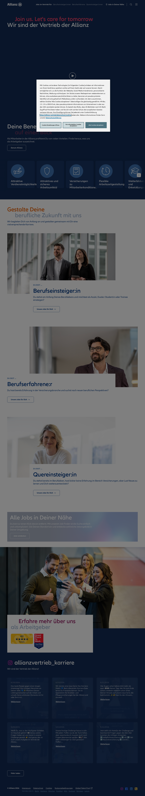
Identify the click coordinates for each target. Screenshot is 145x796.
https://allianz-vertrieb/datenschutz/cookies (55, 115)
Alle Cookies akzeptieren (96, 125)
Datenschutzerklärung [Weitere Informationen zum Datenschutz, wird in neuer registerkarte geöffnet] (53, 118)
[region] (73, 106)
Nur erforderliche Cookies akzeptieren (73, 125)
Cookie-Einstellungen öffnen (50, 125)
